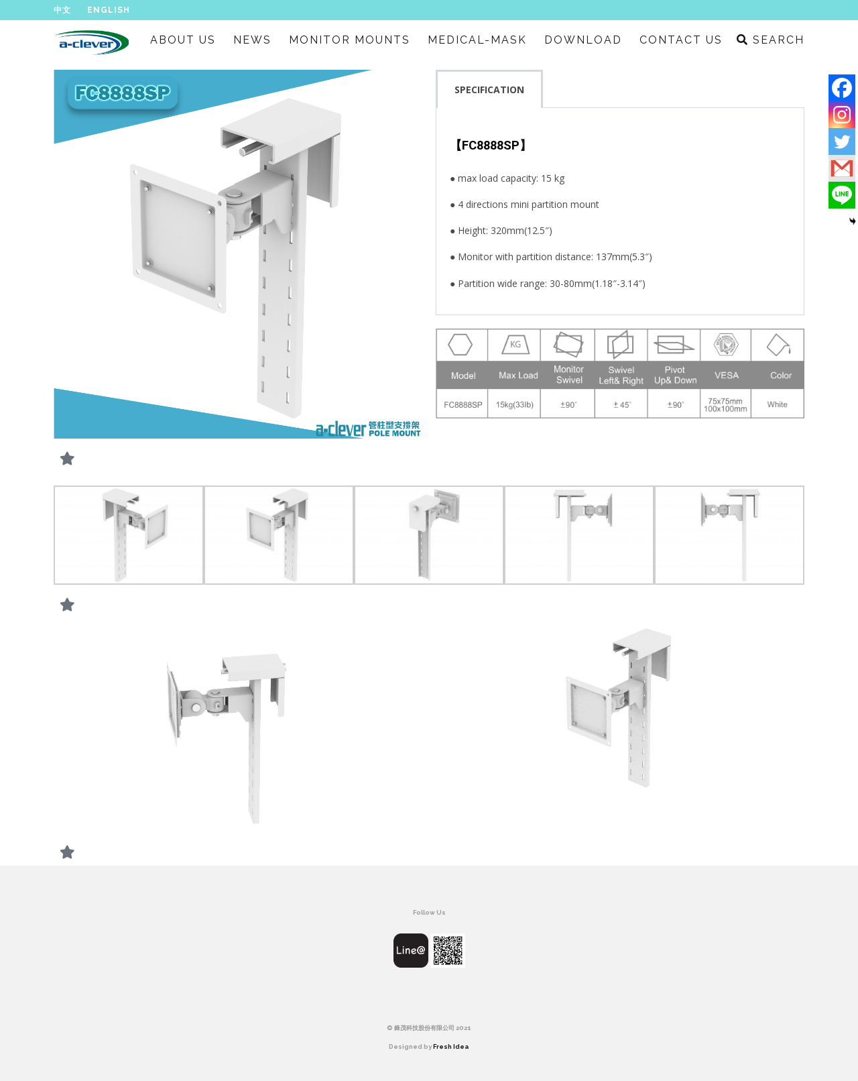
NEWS (252, 40)
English (108, 10)
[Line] (842, 195)
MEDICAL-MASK (477, 40)
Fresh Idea (451, 1046)
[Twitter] (842, 141)
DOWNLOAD (583, 40)
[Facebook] (842, 87)
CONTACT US (681, 40)
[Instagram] (842, 114)
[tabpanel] (620, 211)
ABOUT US (183, 40)
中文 (62, 10)
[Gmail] (842, 168)
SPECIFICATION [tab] (489, 89)
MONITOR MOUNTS (349, 40)
